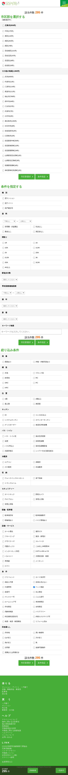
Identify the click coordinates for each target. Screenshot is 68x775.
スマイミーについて (9, 719)
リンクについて (8, 735)
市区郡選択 (26, 177)
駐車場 (4, 692)
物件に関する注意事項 (10, 722)
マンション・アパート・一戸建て (15, 687)
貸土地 (4, 694)
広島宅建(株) (7, 748)
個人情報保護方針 (9, 724)
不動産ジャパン (8, 753)
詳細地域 (33, 770)
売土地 (4, 708)
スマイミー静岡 (8, 757)
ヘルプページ (7, 733)
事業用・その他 (8, 710)
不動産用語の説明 (9, 728)
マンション (6, 706)
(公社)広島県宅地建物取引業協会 (14, 746)
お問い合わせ (7, 737)
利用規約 (5, 726)
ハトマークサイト (9, 751)
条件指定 (42, 177)
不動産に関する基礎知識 (11, 730)
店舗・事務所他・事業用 (11, 689)
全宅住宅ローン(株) (9, 755)
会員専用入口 (7, 762)
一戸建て (5, 703)
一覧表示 (61, 770)
